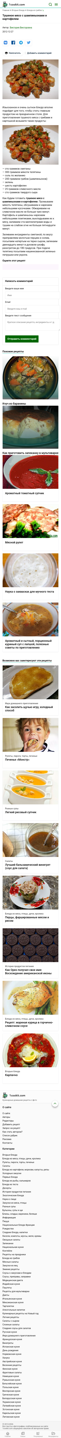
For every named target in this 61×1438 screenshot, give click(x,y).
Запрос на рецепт (11, 1128)
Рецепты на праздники (14, 1254)
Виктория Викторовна (21, 27)
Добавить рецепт (11, 1124)
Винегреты (7, 1343)
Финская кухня (10, 1369)
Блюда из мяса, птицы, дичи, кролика (24, 913)
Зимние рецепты (11, 1269)
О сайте (6, 1113)
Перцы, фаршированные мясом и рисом (27, 919)
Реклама (6, 1139)
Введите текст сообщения (18, 315)
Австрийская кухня (12, 1361)
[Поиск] (50, 4)
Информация (9, 1217)
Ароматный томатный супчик (24, 493)
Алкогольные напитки (13, 1310)
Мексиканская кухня (12, 1302)
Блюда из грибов (11, 1258)
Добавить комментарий (39, 53)
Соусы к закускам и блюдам (16, 1273)
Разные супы (11, 808)
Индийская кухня (11, 1284)
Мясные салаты (10, 1262)
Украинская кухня (11, 1402)
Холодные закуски (11, 1173)
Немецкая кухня (10, 1376)
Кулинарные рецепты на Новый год (20, 1313)
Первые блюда (10, 1177)
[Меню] (56, 4)
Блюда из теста (10, 1184)
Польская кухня (10, 1387)
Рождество (8, 1228)
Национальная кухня (13, 1247)
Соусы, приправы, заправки (16, 1276)
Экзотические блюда (13, 1195)
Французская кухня (12, 1339)
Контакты (7, 1143)
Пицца (5, 1221)
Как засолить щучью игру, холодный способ (29, 708)
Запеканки (7, 1243)
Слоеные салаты (11, 1324)
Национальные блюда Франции (18, 1225)
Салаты (9, 861)
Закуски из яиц (10, 1265)
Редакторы (8, 1121)
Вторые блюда (12, 1071)
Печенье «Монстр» (17, 759)
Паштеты (7, 1287)
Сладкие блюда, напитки (15, 1232)
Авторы (6, 1117)
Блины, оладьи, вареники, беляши (19, 1214)
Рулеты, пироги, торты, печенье (21, 756)
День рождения (10, 1350)
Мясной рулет (14, 542)
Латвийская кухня (11, 1405)
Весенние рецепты (11, 1365)
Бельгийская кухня (12, 1383)
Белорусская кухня (12, 1398)
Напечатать (13, 53)
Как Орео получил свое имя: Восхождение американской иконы (28, 971)
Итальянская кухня (12, 1299)
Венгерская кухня (11, 1391)
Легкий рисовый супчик (20, 812)
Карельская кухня (11, 1413)
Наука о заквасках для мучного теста (29, 591)
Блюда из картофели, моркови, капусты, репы (25, 1169)
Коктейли (7, 1251)
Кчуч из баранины (14, 403)
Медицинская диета (12, 1280)
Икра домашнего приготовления (21, 703)
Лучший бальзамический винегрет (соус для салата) (27, 866)
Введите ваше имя (14, 288)
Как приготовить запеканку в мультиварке (30, 453)
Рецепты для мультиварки (15, 1291)
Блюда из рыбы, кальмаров (16, 1180)
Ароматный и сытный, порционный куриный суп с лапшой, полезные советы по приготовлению (28, 644)
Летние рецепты (10, 1317)
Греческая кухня (10, 1394)
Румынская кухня (11, 1380)
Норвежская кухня (11, 1354)
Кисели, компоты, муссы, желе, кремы (21, 1236)
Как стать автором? (12, 1132)
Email (7, 302)
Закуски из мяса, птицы (14, 1203)
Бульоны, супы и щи (12, 1210)
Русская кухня (9, 1332)
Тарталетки (8, 1306)
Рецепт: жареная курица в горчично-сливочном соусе (29, 1024)
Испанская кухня (11, 1346)
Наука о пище (9, 1199)
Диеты (5, 1295)
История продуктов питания (19, 966)
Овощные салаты (11, 1239)
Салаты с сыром (10, 1321)
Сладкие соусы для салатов (16, 1328)
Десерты (6, 1188)
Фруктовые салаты (12, 1372)
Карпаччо (11, 1075)
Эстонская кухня (10, 1409)
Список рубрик (9, 1135)
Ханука (6, 1358)
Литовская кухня (11, 1417)
